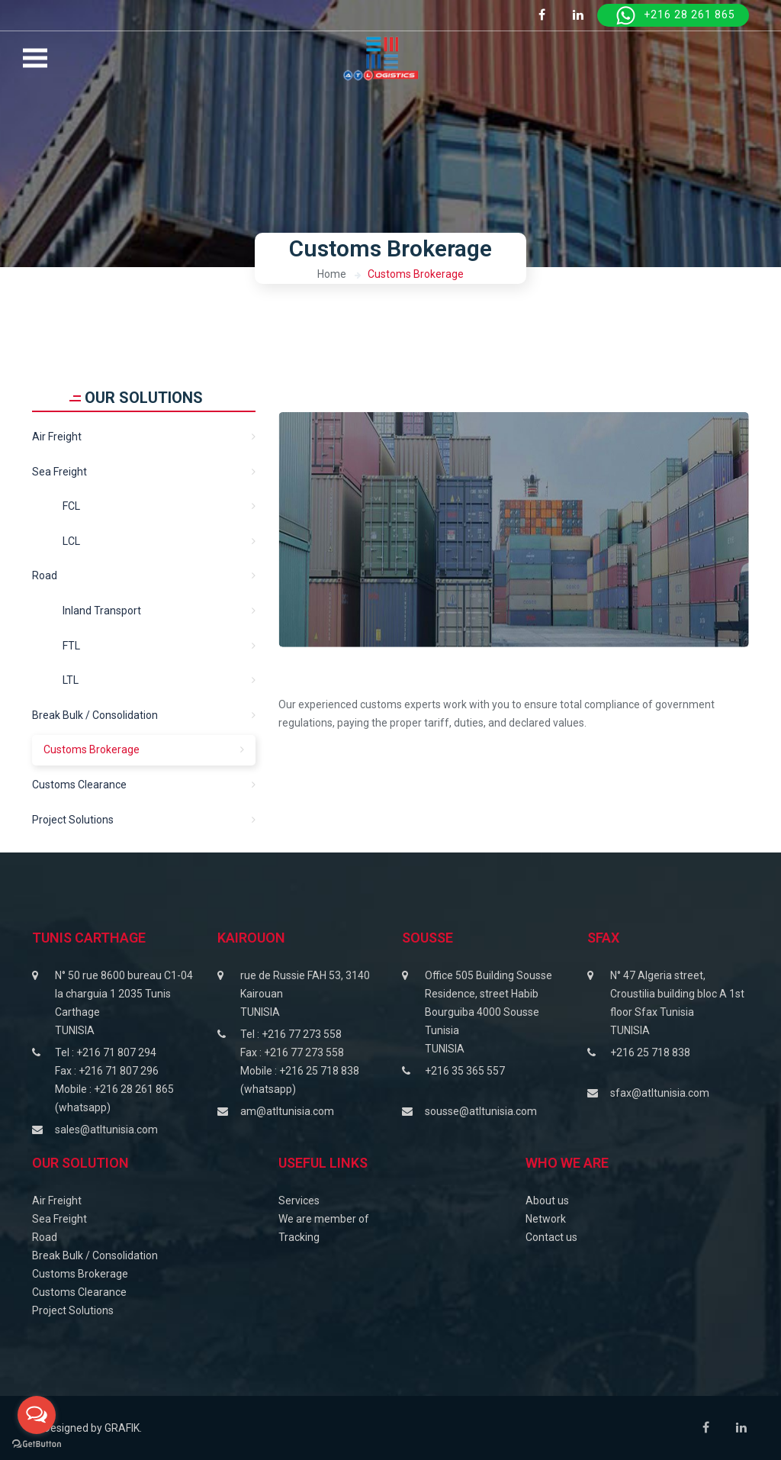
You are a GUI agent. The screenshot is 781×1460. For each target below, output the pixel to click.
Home (331, 274)
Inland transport (102, 610)
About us (547, 1200)
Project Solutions (73, 1310)
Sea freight (59, 472)
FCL (71, 506)
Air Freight (57, 436)
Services (299, 1200)
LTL (71, 680)
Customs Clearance (79, 1292)
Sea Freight (59, 1219)
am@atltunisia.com (287, 1111)
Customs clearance (79, 784)
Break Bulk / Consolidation (95, 715)
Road (44, 575)
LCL (71, 541)
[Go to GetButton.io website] (36, 1444)
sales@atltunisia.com (106, 1129)
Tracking (299, 1237)
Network (545, 1219)
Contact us (551, 1237)
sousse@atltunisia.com (481, 1111)
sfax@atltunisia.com (659, 1093)
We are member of (323, 1219)
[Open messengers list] (37, 1415)
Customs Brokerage (416, 274)
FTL (71, 646)
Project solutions (73, 820)
